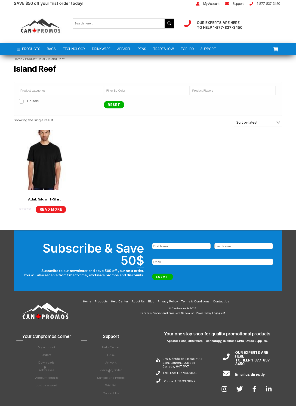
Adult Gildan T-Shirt (44, 199)
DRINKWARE (101, 49)
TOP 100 (187, 49)
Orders (47, 355)
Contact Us (221, 301)
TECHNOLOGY (74, 49)
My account (46, 347)
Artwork (111, 362)
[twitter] (240, 389)
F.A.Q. (111, 355)
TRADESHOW (163, 49)
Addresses (46, 370)
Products (101, 301)
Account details (46, 377)
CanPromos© (180, 308)
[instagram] (225, 389)
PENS (142, 49)
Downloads (46, 362)
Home (18, 59)
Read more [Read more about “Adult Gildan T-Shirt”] (51, 209)
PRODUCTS (28, 49)
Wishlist (110, 385)
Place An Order (111, 370)
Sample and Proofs (111, 377)
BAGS (51, 49)
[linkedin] (270, 389)
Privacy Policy (168, 301)
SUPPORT (208, 49)
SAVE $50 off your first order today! (48, 3)
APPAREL (124, 49)
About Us (138, 301)
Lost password (46, 385)
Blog (151, 301)
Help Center (119, 301)
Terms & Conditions (195, 301)
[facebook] (255, 389)
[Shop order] (258, 122)
